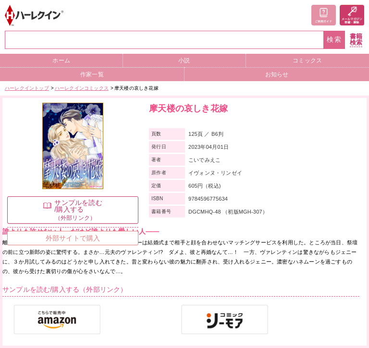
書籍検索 (356, 39)
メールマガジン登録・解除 (352, 15)
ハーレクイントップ (27, 88)
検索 (334, 39)
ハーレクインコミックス (82, 88)
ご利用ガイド (323, 15)
